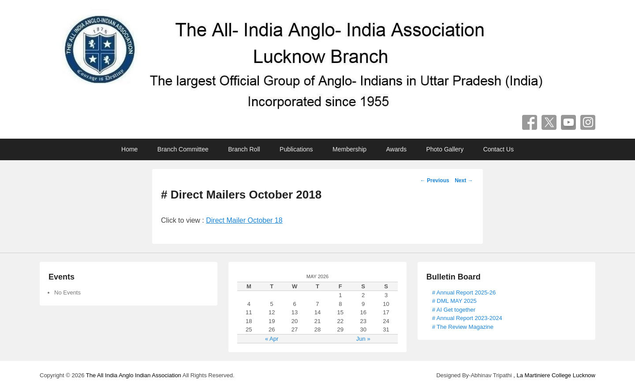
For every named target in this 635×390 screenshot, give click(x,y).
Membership (349, 149)
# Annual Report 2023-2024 (467, 318)
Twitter (549, 122)
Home (129, 149)
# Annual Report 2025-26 (464, 292)
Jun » (363, 338)
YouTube (568, 122)
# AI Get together (453, 309)
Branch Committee (183, 149)
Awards (396, 149)
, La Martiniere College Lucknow (554, 375)
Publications (296, 149)
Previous (434, 180)
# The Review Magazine (462, 327)
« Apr (271, 338)
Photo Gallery (444, 149)
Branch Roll (244, 149)
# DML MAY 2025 (454, 301)
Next (464, 180)
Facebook (529, 122)
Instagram (587, 122)
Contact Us (498, 149)
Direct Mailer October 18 (244, 220)
